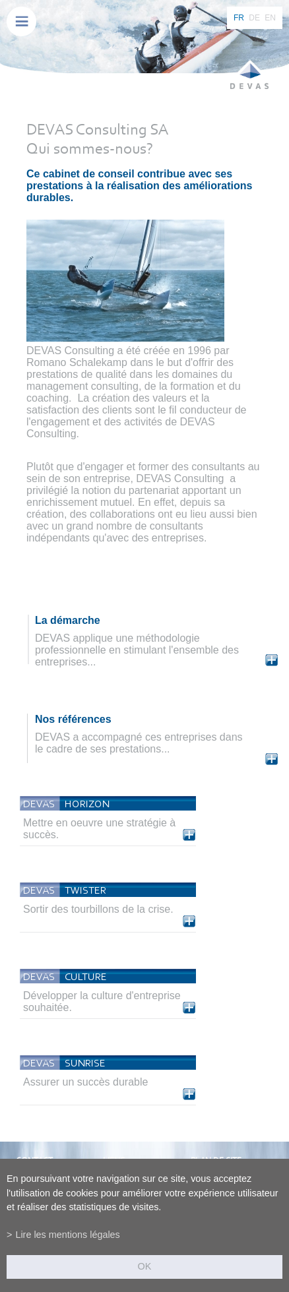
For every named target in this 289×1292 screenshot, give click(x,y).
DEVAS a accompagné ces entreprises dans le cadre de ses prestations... (139, 742)
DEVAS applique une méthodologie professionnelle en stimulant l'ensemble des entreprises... (137, 649)
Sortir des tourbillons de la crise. (98, 909)
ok (145, 1266)
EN (270, 17)
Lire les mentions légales (67, 1234)
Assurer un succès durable (85, 1082)
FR (239, 17)
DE (254, 17)
